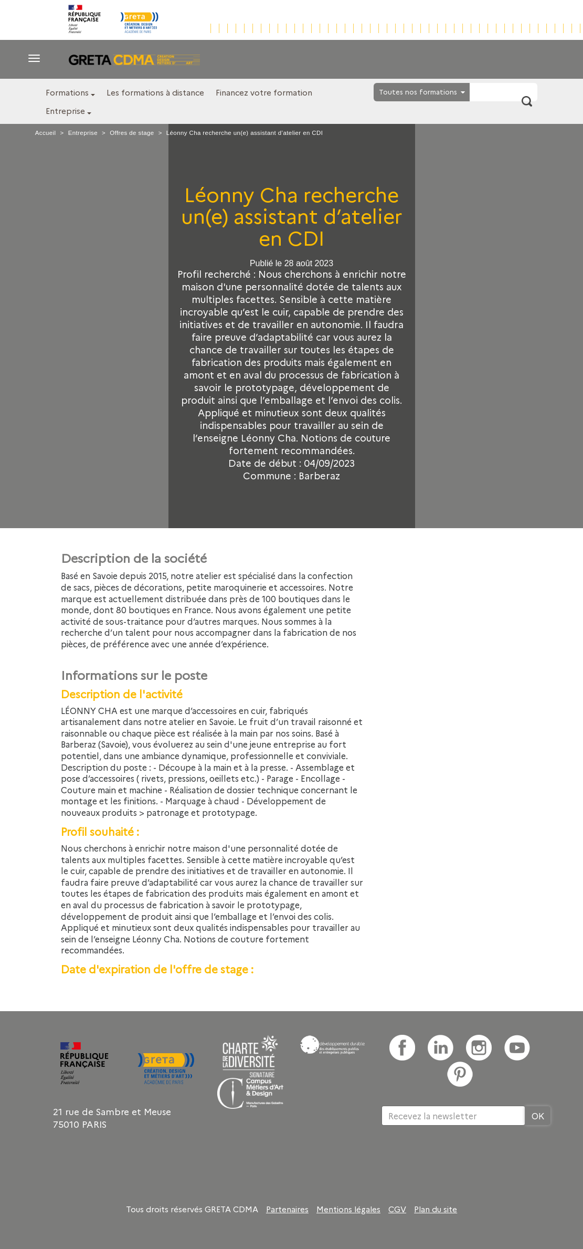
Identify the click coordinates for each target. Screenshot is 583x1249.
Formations (67, 92)
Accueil (45, 133)
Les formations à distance (155, 92)
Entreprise (65, 110)
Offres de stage (132, 133)
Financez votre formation (264, 92)
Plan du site (435, 1209)
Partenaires (287, 1209)
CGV (397, 1209)
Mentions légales (348, 1209)
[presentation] (461, 1159)
